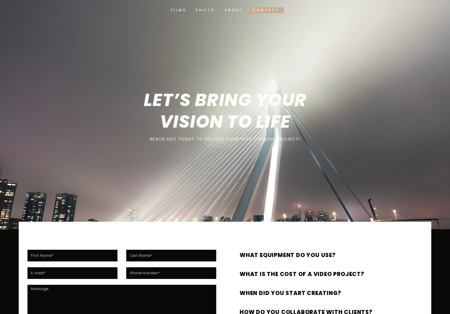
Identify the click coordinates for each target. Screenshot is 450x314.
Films (178, 10)
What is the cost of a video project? (311, 273)
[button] (328, 253)
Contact (265, 10)
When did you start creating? (298, 292)
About (233, 10)
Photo (205, 10)
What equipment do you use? (295, 254)
